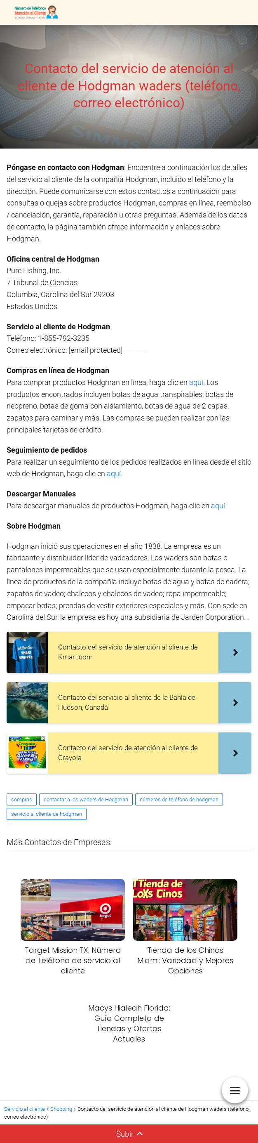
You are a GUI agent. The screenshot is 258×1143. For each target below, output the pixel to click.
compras (21, 799)
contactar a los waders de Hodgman (86, 799)
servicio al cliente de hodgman (46, 814)
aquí (196, 382)
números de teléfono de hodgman (179, 799)
